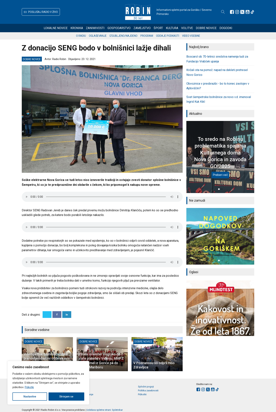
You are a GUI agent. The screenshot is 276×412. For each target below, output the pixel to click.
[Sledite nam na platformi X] (242, 12)
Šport (158, 28)
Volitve (187, 28)
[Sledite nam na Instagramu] (237, 12)
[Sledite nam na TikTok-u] (252, 12)
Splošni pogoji (146, 386)
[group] (220, 236)
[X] (47, 314)
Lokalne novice (56, 28)
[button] (41, 12)
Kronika (76, 28)
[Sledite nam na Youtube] (247, 12)
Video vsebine (191, 35)
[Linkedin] (66, 314)
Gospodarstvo (119, 28)
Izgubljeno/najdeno (123, 35)
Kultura (172, 28)
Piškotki (29, 387)
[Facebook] (56, 314)
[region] (48, 383)
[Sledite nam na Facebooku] (232, 12)
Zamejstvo (142, 28)
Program (146, 35)
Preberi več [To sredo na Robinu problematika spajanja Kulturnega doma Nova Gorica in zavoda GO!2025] (220, 175)
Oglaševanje (98, 35)
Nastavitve (29, 396)
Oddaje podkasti (167, 35)
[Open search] (223, 12)
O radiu (81, 35)
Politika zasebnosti (148, 390)
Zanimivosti (95, 28)
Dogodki (225, 28)
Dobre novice (206, 28)
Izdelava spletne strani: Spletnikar (105, 409)
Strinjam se (66, 396)
